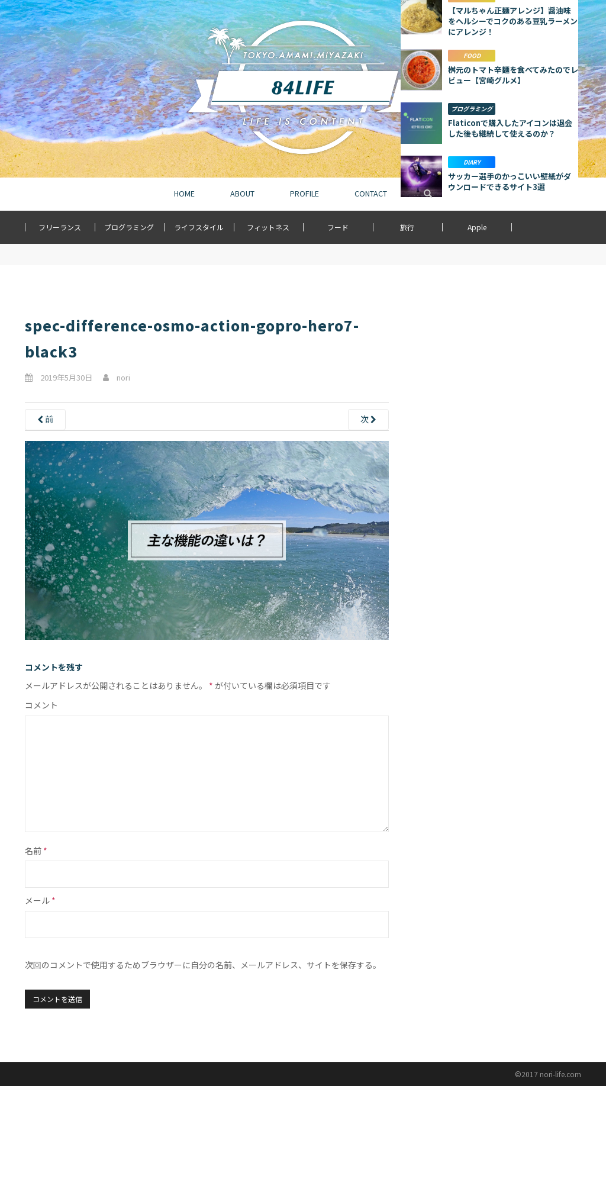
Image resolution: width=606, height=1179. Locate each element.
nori (123, 377)
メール (40, 900)
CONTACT (370, 193)
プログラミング (129, 227)
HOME (184, 193)
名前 (36, 850)
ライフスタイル (199, 227)
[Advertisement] (489, 375)
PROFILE (304, 193)
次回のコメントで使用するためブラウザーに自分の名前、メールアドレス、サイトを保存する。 (203, 965)
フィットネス (268, 227)
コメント (41, 705)
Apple (477, 227)
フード (338, 227)
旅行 (407, 227)
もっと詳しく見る (489, 616)
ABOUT (242, 193)
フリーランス (59, 227)
